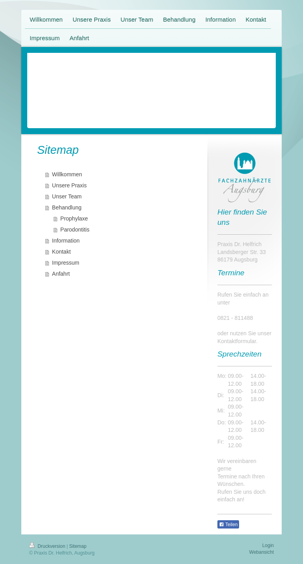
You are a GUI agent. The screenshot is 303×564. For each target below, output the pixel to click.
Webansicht (261, 552)
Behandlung (67, 207)
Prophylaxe (74, 218)
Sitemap (77, 546)
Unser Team (67, 196)
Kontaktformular (236, 341)
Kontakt (61, 251)
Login (268, 545)
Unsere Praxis (69, 185)
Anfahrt (61, 274)
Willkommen (67, 174)
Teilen (228, 524)
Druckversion (48, 546)
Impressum (65, 263)
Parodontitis (75, 229)
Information (66, 240)
